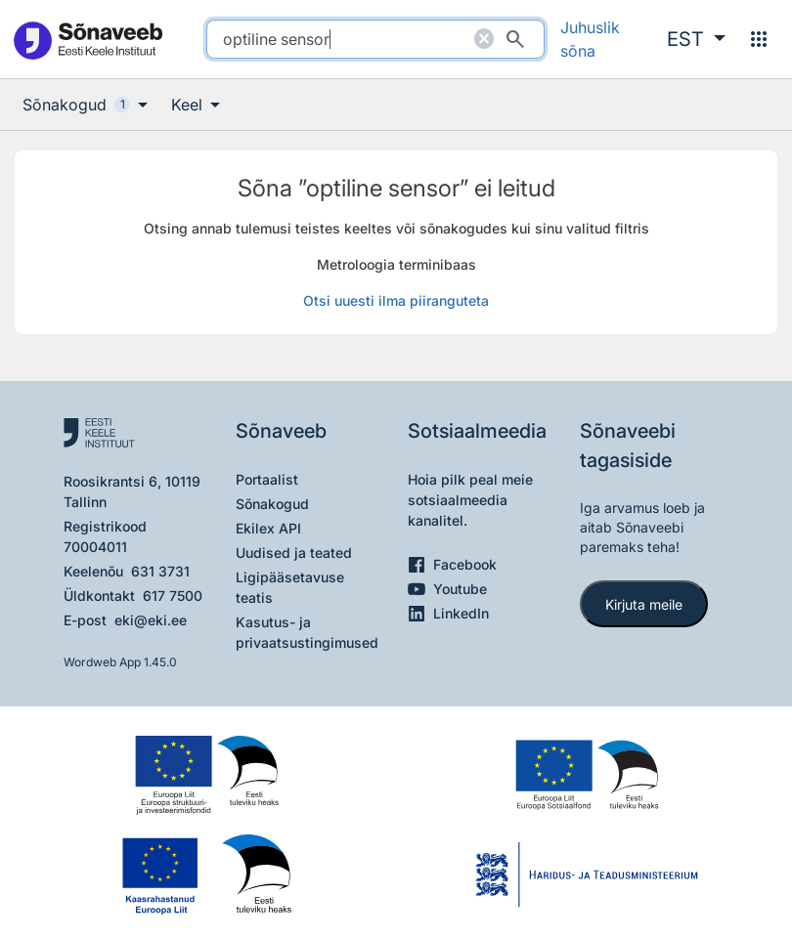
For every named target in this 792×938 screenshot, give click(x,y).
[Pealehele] (87, 40)
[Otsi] (515, 39)
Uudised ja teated (294, 552)
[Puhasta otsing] (484, 39)
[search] (376, 39)
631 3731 (160, 571)
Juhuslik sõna (590, 39)
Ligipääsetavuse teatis (290, 587)
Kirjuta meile (643, 604)
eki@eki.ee (150, 620)
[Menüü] (758, 39)
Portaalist (267, 479)
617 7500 (172, 595)
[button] (696, 39)
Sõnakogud (272, 503)
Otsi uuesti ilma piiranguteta (396, 300)
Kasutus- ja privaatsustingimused (307, 632)
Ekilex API (268, 528)
